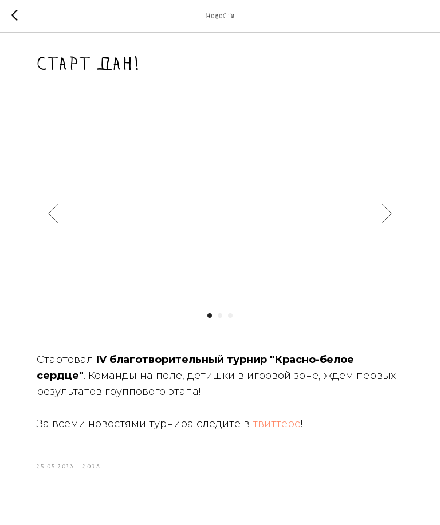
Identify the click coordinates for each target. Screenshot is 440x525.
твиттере (277, 423)
